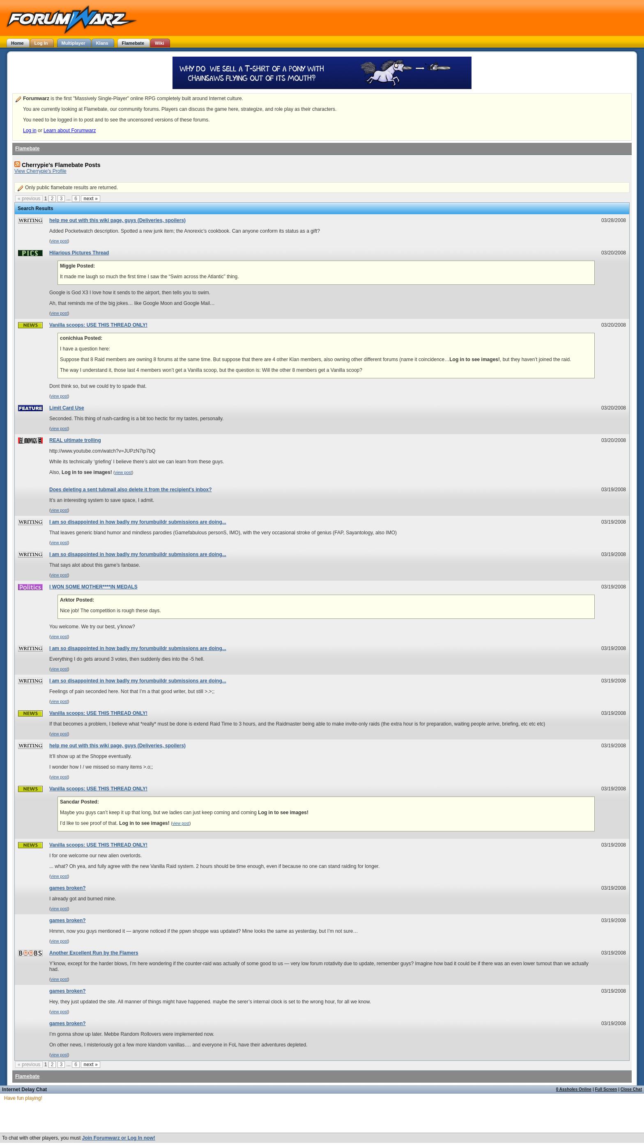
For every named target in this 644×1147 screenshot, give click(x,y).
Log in (30, 130)
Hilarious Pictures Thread (79, 253)
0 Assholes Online (573, 1089)
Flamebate (27, 148)
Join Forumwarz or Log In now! (118, 1138)
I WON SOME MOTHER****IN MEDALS (93, 587)
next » (90, 198)
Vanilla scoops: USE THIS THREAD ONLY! (98, 325)
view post (59, 241)
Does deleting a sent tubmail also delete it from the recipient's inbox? (130, 489)
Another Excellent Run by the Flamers (93, 953)
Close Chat (631, 1089)
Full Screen (606, 1089)
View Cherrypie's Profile (40, 171)
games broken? (67, 888)
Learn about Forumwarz (70, 130)
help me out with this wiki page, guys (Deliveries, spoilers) (117, 220)
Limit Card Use (66, 408)
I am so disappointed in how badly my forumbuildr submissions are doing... (137, 522)
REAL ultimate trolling (75, 440)
